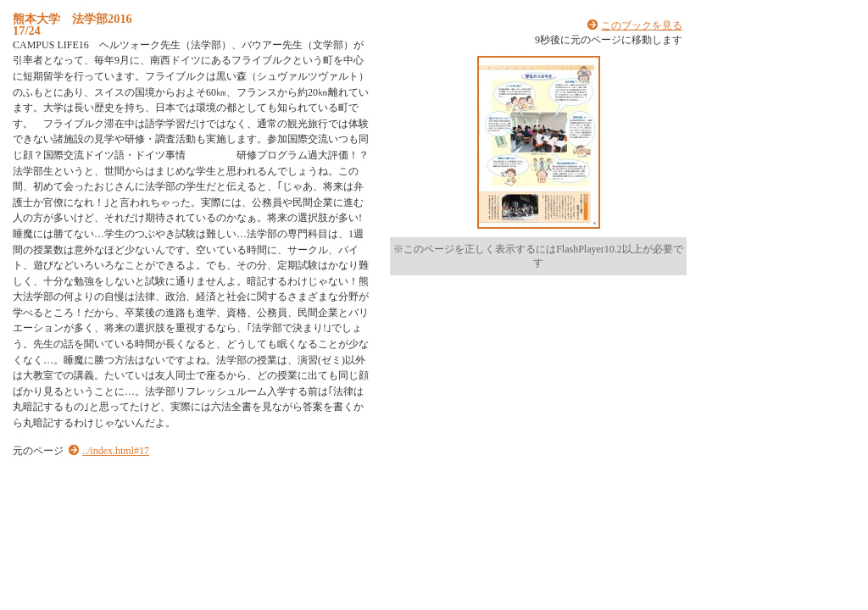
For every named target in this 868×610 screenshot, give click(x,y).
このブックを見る (641, 25)
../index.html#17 (115, 451)
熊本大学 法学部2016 (72, 18)
